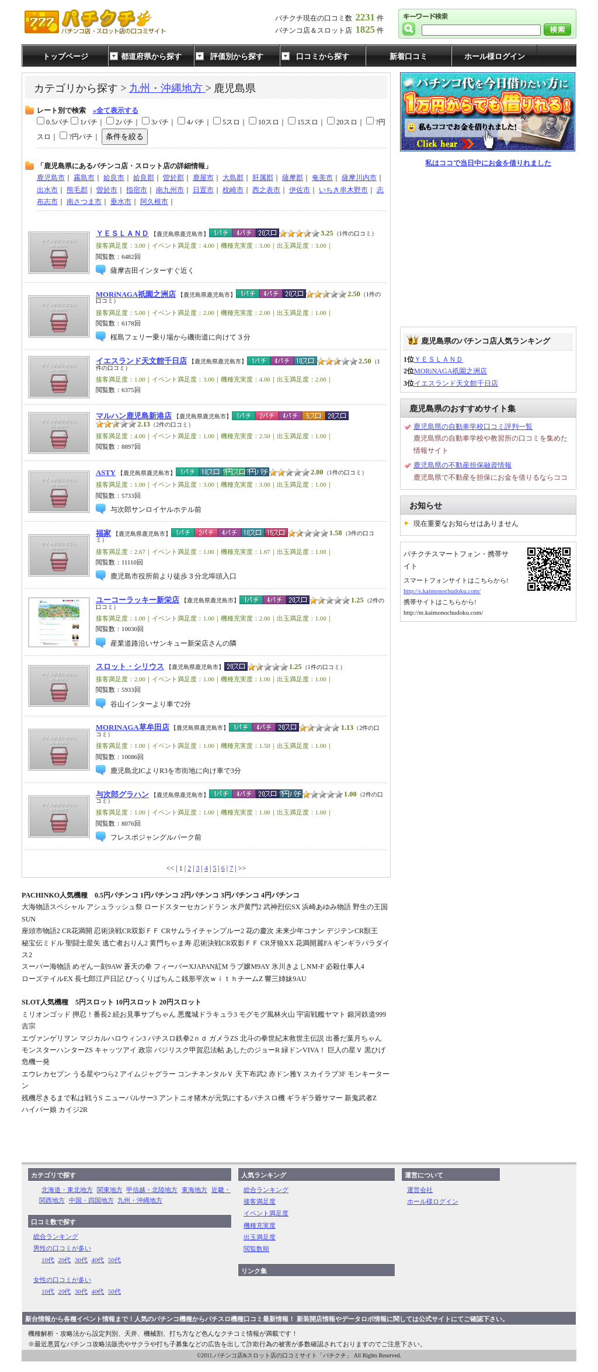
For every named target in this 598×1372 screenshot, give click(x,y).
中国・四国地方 (91, 1200)
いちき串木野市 (343, 190)
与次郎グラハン (122, 795)
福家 (103, 533)
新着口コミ (408, 56)
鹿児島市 (51, 178)
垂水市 (120, 202)
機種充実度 (260, 1225)
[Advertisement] (488, 248)
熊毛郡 (77, 190)
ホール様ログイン (494, 56)
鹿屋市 (203, 178)
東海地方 (194, 1189)
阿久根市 (154, 202)
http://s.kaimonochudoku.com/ (442, 590)
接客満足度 (260, 1201)
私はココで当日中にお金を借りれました (488, 163)
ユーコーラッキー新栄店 (137, 600)
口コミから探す (322, 56)
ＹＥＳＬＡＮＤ (122, 234)
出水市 (47, 190)
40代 (98, 1259)
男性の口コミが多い (62, 1248)
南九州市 (170, 190)
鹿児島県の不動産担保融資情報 (462, 465)
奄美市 (322, 178)
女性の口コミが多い (62, 1279)
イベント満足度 (266, 1213)
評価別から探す (236, 56)
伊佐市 (299, 190)
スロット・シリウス (130, 667)
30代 (81, 1259)
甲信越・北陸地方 (152, 1189)
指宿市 (136, 190)
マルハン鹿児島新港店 (134, 416)
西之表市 (266, 190)
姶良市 (113, 178)
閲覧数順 (256, 1248)
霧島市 (84, 178)
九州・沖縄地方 (167, 88)
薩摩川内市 (359, 178)
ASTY (106, 473)
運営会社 (420, 1189)
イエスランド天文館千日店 (141, 361)
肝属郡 (262, 178)
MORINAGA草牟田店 (132, 727)
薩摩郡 (292, 178)
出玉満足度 (260, 1237)
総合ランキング (55, 1236)
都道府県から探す (151, 56)
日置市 (203, 190)
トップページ (65, 56)
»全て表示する (115, 110)
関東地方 (110, 1189)
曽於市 (106, 190)
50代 (114, 1259)
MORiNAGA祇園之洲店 (136, 294)
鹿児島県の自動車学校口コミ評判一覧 (473, 426)
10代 (47, 1259)
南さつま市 (84, 202)
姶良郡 (143, 178)
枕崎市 (233, 190)
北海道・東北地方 (67, 1189)
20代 (64, 1259)
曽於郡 (173, 178)
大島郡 (233, 178)
